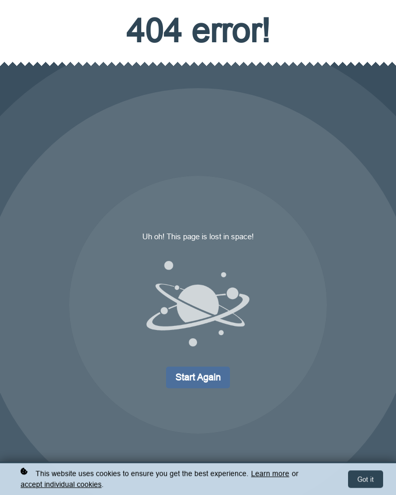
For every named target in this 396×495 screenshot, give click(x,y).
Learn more (270, 474)
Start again (198, 377)
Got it (365, 480)
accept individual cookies (61, 485)
